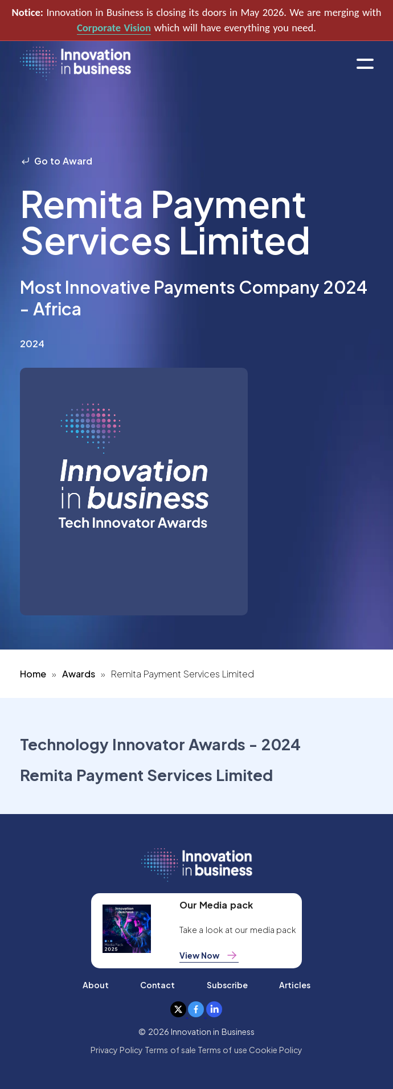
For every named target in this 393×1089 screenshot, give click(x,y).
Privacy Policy (117, 1050)
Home (33, 674)
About (96, 985)
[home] (75, 64)
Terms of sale (170, 1050)
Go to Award (56, 161)
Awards (78, 674)
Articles (294, 985)
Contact (157, 985)
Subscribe (227, 985)
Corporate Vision (114, 27)
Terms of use (222, 1050)
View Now (209, 955)
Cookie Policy (275, 1050)
